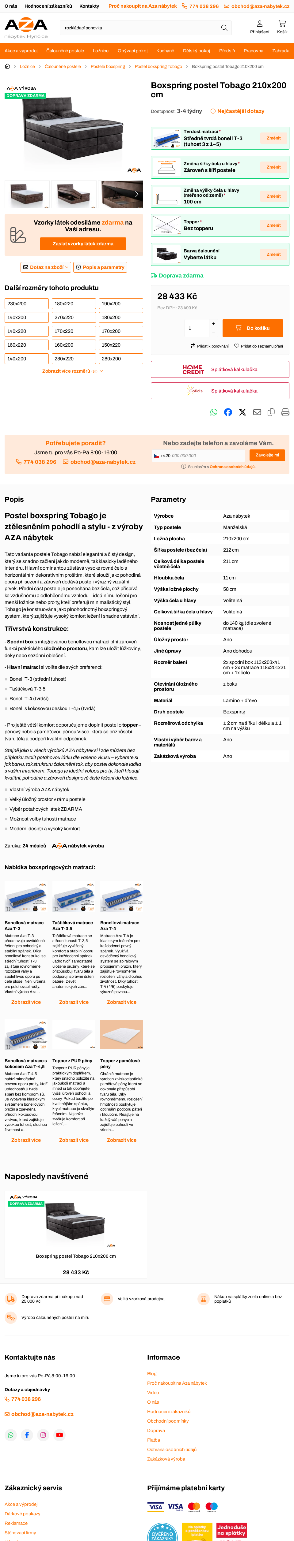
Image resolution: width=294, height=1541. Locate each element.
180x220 (64, 303)
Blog (151, 1373)
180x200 (111, 317)
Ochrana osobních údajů (172, 1449)
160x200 (64, 345)
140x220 (16, 331)
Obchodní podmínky (168, 1421)
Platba (153, 1440)
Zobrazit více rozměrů (69, 371)
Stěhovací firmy (20, 1532)
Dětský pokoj (196, 50)
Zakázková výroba (166, 1459)
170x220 (64, 331)
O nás (11, 6)
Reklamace (16, 1523)
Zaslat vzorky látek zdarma (83, 243)
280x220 (64, 358)
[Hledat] (224, 27)
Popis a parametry (103, 267)
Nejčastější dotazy (240, 111)
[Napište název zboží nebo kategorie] (146, 27)
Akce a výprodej (21, 50)
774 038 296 (204, 6)
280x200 (111, 358)
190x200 (111, 303)
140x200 (16, 317)
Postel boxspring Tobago (158, 66)
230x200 (16, 303)
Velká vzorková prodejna (141, 1299)
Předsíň (227, 50)
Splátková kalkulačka (234, 369)
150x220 (111, 345)
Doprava (156, 1430)
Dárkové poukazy (22, 1513)
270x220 (64, 317)
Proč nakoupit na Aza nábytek (143, 6)
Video (153, 1392)
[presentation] (136, 194)
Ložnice (101, 50)
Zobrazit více (26, 1002)
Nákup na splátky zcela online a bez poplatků (248, 1299)
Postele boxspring (108, 66)
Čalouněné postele (65, 50)
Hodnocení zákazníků (48, 6)
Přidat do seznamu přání (262, 346)
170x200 (111, 331)
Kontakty (89, 6)
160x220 (16, 345)
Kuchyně (165, 50)
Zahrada (280, 50)
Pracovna (253, 50)
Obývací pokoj (132, 50)
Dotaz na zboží (46, 267)
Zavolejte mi (267, 455)
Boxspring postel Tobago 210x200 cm (76, 1256)
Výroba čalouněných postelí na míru (55, 1317)
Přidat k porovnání (213, 346)
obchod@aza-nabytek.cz (260, 6)
